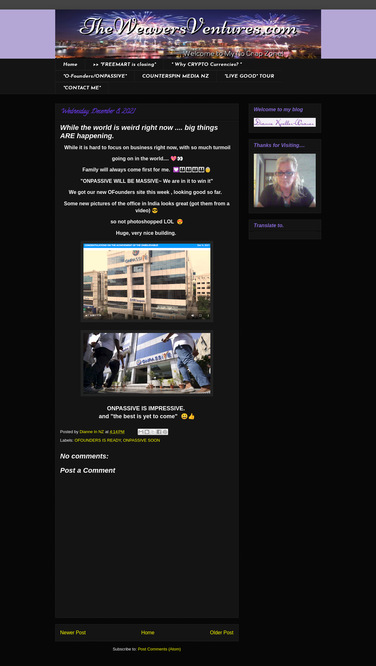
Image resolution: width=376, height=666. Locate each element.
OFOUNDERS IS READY (98, 440)
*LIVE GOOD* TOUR (249, 76)
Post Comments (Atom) (159, 649)
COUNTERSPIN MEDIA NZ (175, 76)
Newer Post (73, 632)
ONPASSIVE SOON (141, 440)
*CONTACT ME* (82, 88)
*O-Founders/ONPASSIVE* (95, 76)
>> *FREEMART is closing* (124, 64)
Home (70, 64)
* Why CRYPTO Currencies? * (206, 64)
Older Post (222, 632)
